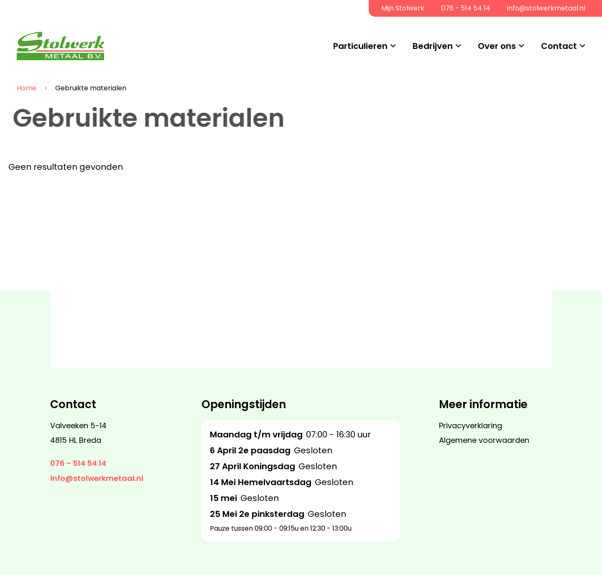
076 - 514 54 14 (465, 8)
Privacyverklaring (470, 425)
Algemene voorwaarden (484, 440)
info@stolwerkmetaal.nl (546, 8)
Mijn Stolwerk (402, 8)
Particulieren (360, 46)
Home (20, 88)
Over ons (497, 46)
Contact (559, 46)
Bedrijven (433, 46)
